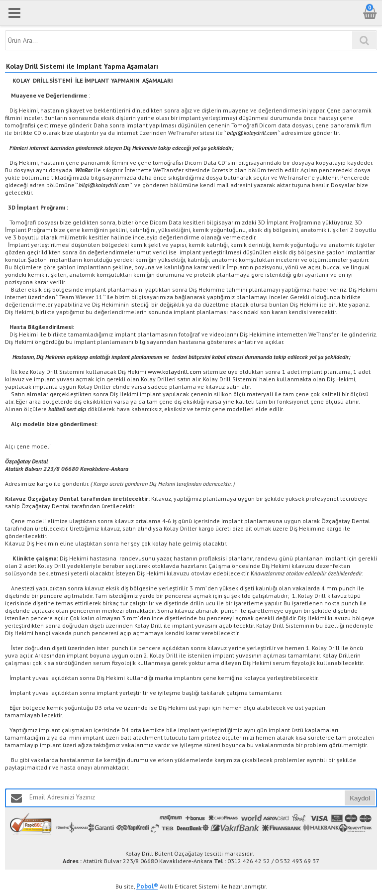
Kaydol (360, 798)
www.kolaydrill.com (174, 371)
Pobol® (147, 886)
